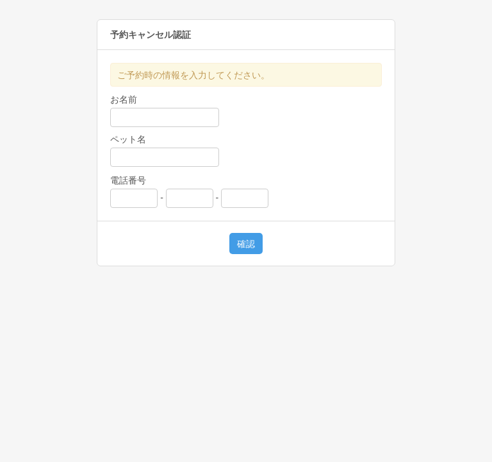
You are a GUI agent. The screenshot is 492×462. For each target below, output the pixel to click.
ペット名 (128, 139)
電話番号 (128, 180)
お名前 (123, 99)
